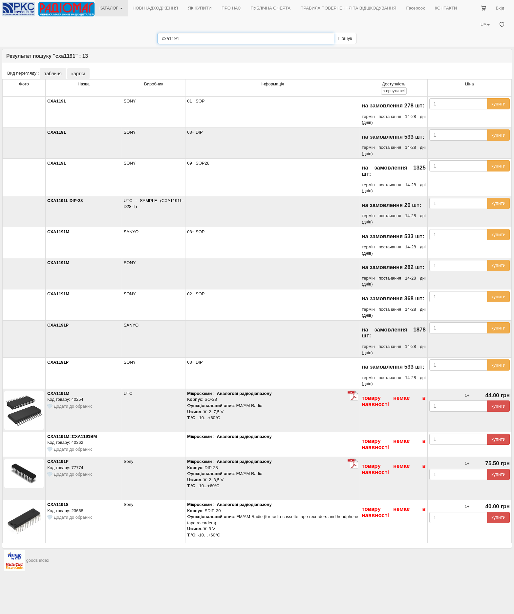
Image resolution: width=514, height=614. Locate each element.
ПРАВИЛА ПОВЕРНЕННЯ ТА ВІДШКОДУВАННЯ (348, 8)
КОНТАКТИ (446, 8)
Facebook (415, 8)
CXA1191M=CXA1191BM (72, 436)
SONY (130, 101)
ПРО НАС (231, 8)
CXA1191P (58, 325)
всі (394, 91)
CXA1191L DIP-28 (65, 200)
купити (498, 103)
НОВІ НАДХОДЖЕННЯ (155, 8)
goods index (37, 560)
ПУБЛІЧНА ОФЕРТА (271, 8)
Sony (129, 461)
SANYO (131, 231)
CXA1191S (58, 504)
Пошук (345, 38)
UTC (128, 393)
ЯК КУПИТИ (200, 8)
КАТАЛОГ (111, 8)
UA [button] (485, 24)
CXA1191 (56, 101)
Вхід (500, 8)
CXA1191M (58, 231)
